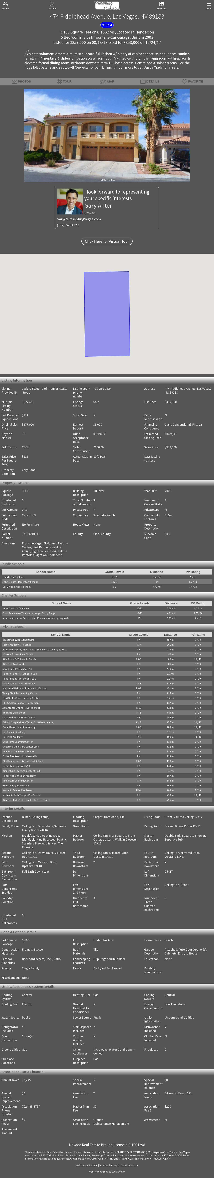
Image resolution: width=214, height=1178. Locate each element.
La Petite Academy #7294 (16, 766)
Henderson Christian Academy (19, 775)
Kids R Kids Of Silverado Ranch (19, 659)
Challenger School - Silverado (18, 683)
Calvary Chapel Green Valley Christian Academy (28, 722)
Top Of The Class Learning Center (21, 698)
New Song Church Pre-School (18, 751)
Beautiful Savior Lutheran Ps (18, 639)
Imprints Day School (13, 712)
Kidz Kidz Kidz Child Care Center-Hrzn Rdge (26, 800)
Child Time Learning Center (17, 741)
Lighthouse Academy (13, 732)
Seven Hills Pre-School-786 (17, 668)
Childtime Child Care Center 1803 (20, 746)
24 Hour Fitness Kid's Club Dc (18, 654)
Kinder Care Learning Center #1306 (21, 770)
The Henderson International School (22, 761)
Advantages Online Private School (21, 707)
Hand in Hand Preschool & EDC (19, 678)
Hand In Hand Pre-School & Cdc (19, 673)
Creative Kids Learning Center (18, 717)
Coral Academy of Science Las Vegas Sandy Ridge (28, 613)
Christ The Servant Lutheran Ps (19, 756)
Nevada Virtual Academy (15, 608)
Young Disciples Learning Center (20, 693)
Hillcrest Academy (12, 736)
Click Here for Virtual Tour (107, 241)
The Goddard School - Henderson (20, 702)
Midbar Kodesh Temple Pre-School (21, 795)
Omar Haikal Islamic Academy (18, 727)
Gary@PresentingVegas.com (79, 219)
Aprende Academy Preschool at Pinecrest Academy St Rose (34, 649)
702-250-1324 (102, 389)
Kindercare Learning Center (17, 780)
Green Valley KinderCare (15, 785)
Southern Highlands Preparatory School (24, 688)
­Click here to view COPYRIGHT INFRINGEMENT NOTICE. (101, 1158)
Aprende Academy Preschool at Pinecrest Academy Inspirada (35, 618)
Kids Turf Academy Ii (13, 664)
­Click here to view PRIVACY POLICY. (151, 1158)
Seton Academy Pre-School (17, 644)
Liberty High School (13, 577)
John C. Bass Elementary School (20, 581)
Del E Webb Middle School (16, 586)
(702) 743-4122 (68, 225)
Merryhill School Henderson (17, 790)
